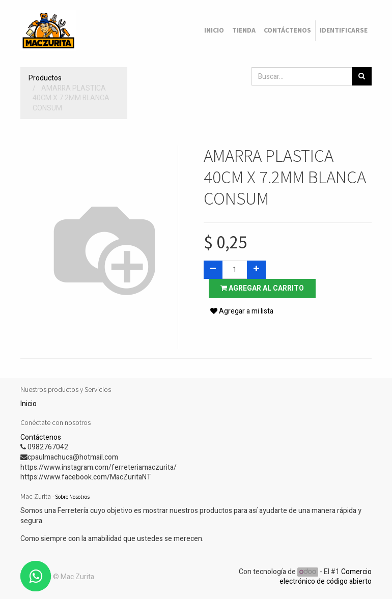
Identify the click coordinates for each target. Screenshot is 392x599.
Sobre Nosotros (72, 496)
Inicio (28, 403)
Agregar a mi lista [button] (241, 311)
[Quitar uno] (213, 270)
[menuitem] (214, 30)
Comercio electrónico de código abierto (325, 576)
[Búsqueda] (362, 76)
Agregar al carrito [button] (262, 288)
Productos (45, 78)
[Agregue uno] (256, 270)
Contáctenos (40, 437)
